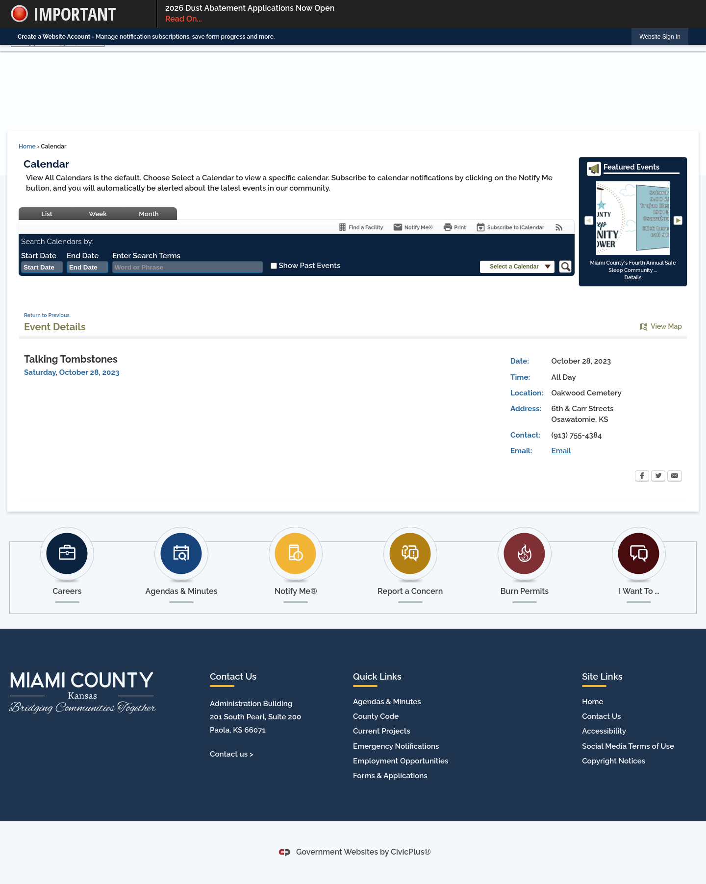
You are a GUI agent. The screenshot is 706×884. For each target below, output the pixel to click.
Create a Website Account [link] (54, 36)
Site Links (602, 676)
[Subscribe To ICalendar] (510, 227)
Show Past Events (309, 265)
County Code (376, 716)
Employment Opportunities (400, 761)
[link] (659, 36)
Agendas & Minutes (387, 701)
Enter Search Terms (146, 255)
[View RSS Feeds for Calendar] (559, 227)
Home (27, 146)
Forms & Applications (390, 775)
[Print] (454, 227)
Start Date (38, 255)
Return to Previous (47, 315)
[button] (517, 267)
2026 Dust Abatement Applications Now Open (426, 14)
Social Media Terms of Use (628, 746)
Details (633, 277)
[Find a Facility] (360, 227)
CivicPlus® (411, 852)
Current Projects (381, 731)
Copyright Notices (613, 761)
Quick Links (377, 676)
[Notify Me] (412, 227)
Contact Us (601, 716)
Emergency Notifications (396, 746)
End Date (83, 255)
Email (561, 450)
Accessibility (604, 731)
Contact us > (231, 754)
